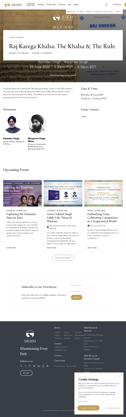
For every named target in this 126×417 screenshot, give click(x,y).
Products (90, 12)
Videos (41, 5)
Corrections (59, 361)
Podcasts (51, 5)
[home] (13, 5)
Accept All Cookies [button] (88, 408)
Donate (26, 373)
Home (57, 328)
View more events (63, 257)
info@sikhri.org (60, 350)
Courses (80, 12)
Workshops (99, 12)
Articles (57, 332)
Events (61, 5)
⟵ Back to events (16, 37)
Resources (108, 12)
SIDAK (76, 5)
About (118, 12)
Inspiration (70, 12)
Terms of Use (71, 366)
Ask (69, 5)
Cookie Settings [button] (112, 408)
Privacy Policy (59, 366)
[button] (120, 376)
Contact (117, 5)
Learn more (82, 401)
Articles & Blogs (31, 4)
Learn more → (11, 248)
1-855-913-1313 (60, 347)
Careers (58, 356)
